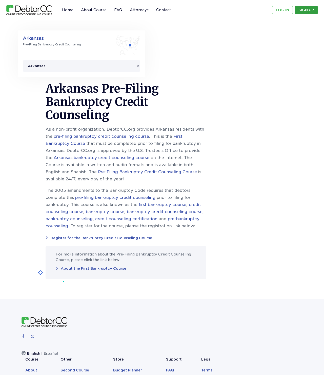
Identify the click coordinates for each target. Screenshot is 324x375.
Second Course (166, 279)
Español (51, 302)
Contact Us (255, 285)
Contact (163, 10)
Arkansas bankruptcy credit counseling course (173, 106)
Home (67, 10)
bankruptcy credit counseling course (237, 160)
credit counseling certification (198, 167)
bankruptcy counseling (141, 167)
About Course (94, 10)
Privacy (282, 285)
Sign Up (306, 10)
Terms (281, 279)
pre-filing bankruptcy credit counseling (187, 145)
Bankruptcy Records (217, 292)
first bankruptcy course (234, 152)
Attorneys (139, 10)
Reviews (129, 285)
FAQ (118, 10)
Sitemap (283, 292)
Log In (282, 10)
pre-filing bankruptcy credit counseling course (173, 84)
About (127, 279)
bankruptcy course (177, 160)
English (33, 302)
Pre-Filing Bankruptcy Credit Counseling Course (219, 120)
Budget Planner (212, 279)
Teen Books (209, 285)
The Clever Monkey (216, 298)
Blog (156, 285)
